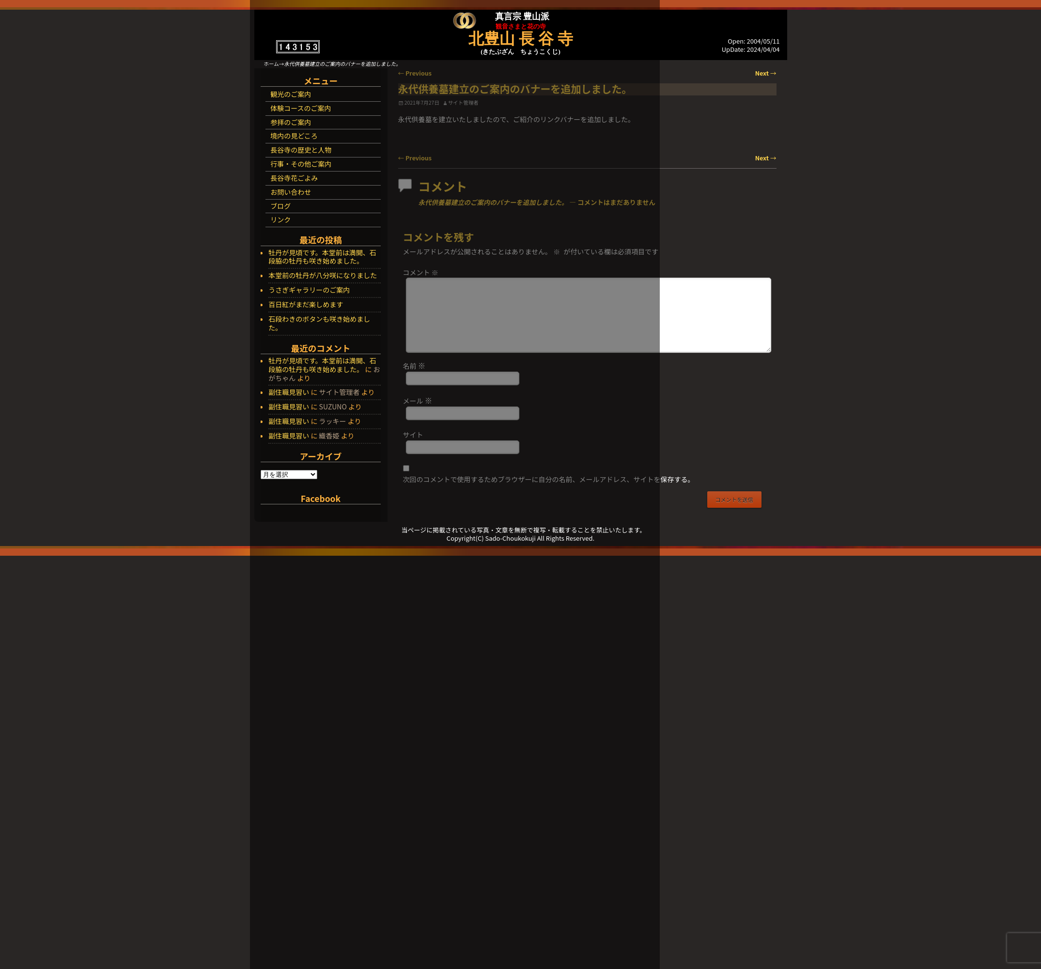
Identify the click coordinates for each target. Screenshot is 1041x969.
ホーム (271, 63)
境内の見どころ (294, 136)
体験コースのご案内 (300, 108)
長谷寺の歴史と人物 (300, 150)
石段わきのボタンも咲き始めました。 (319, 323)
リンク (280, 219)
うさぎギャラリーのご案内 (309, 290)
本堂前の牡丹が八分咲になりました (322, 275)
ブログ (280, 206)
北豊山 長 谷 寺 (520, 38)
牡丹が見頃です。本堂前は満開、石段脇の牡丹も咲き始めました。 (322, 257)
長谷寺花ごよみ (294, 178)
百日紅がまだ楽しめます (305, 304)
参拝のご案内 (290, 122)
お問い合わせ (290, 192)
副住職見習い (288, 392)
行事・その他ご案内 (300, 164)
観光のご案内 (290, 94)
